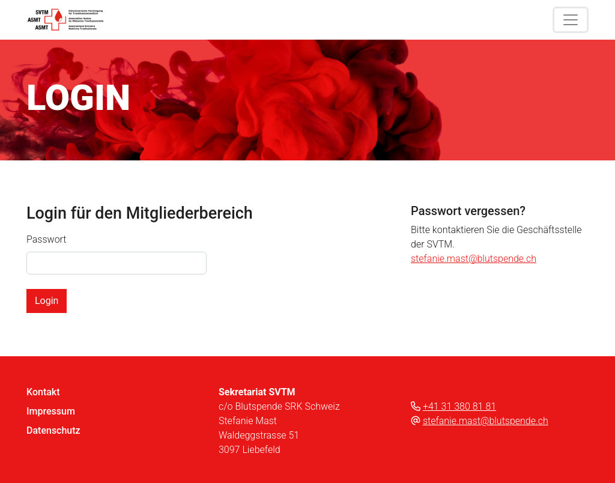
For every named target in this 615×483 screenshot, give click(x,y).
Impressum (50, 411)
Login (46, 300)
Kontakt (43, 392)
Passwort (46, 239)
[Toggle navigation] (571, 20)
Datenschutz (53, 430)
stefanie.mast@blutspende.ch (473, 258)
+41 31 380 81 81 (459, 406)
